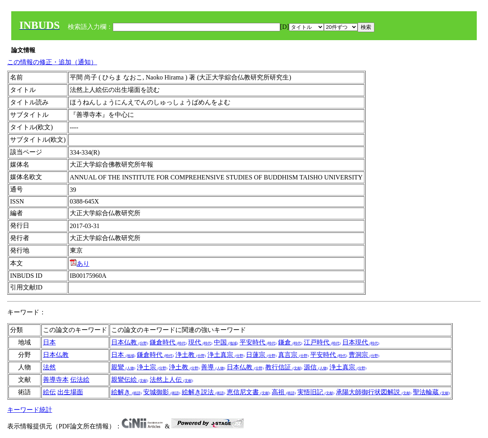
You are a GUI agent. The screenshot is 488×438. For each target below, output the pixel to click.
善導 (213, 367)
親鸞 (123, 367)
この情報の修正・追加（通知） (52, 62)
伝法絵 (79, 379)
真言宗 (293, 354)
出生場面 (70, 392)
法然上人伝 (171, 379)
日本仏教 (129, 342)
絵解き (126, 392)
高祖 (284, 392)
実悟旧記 (315, 392)
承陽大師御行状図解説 (373, 392)
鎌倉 (290, 342)
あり (79, 263)
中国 (226, 342)
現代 (200, 342)
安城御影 (161, 392)
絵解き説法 (203, 392)
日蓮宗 (261, 354)
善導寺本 (56, 379)
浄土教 (190, 354)
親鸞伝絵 (129, 379)
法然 (49, 367)
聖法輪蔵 (431, 392)
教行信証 (283, 367)
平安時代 (258, 342)
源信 (316, 367)
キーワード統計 (29, 409)
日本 (49, 342)
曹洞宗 (364, 354)
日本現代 (360, 342)
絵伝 (49, 392)
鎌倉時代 (168, 342)
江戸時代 (322, 342)
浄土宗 (152, 367)
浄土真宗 (225, 354)
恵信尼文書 (248, 392)
